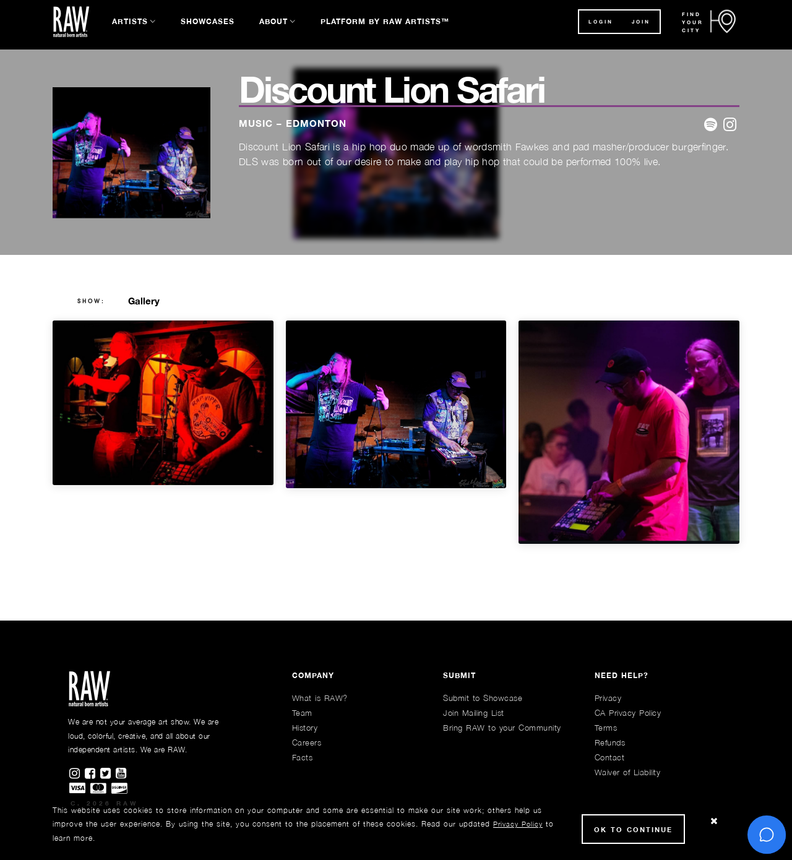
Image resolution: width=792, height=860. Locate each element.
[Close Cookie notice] (714, 821)
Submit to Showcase (482, 698)
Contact (610, 757)
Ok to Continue (633, 829)
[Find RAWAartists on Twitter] (108, 774)
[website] (729, 125)
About (273, 21)
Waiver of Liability (628, 772)
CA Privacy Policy (628, 713)
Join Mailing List (473, 713)
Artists (130, 21)
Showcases (208, 21)
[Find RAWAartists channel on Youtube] (122, 774)
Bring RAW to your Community (502, 728)
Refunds (610, 742)
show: (91, 301)
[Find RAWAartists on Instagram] (77, 774)
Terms (606, 728)
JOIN (641, 22)
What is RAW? (320, 698)
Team (302, 713)
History (305, 728)
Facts (302, 757)
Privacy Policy (518, 824)
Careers (307, 742)
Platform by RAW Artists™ (385, 21)
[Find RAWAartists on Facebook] (92, 774)
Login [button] (600, 22)
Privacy (608, 698)
